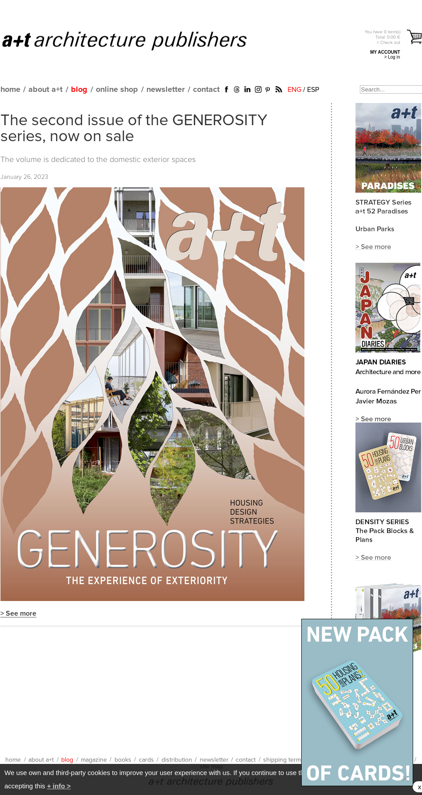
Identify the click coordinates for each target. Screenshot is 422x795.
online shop (117, 90)
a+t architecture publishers (135, 40)
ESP (313, 89)
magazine (94, 760)
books (122, 760)
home (10, 90)
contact (206, 90)
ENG (294, 89)
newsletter (165, 90)
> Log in (392, 57)
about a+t (45, 90)
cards (146, 760)
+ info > (59, 786)
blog (79, 90)
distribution (177, 760)
